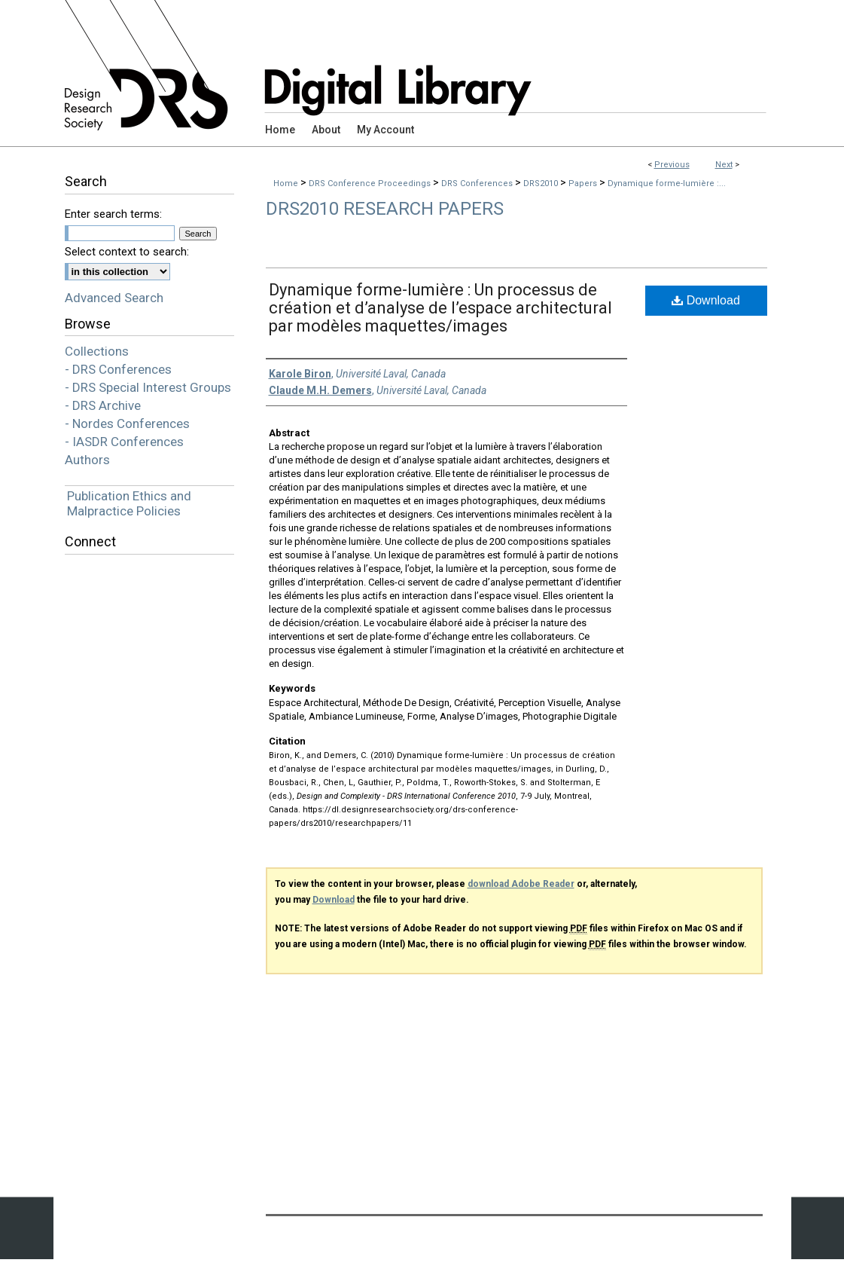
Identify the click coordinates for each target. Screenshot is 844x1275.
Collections (97, 351)
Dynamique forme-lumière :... (667, 183)
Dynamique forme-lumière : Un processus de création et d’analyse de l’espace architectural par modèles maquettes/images (440, 307)
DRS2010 (541, 183)
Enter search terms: (113, 214)
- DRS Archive (103, 405)
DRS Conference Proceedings (371, 183)
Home (285, 183)
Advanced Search (114, 297)
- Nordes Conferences (127, 423)
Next (724, 165)
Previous (672, 165)
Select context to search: (127, 251)
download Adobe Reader (521, 884)
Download (706, 300)
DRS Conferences (478, 183)
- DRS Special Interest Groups (148, 387)
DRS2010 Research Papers (385, 208)
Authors (87, 459)
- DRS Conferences (118, 369)
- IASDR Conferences (124, 441)
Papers (583, 183)
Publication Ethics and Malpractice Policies (129, 503)
